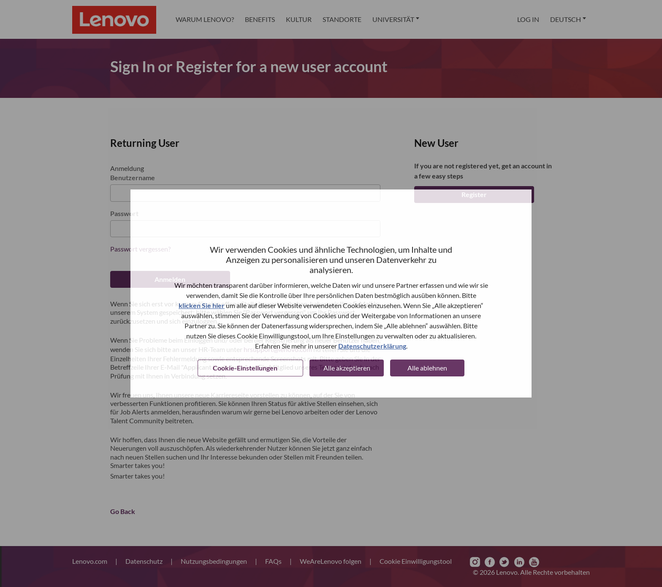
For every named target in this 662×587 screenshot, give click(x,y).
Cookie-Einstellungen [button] (245, 368)
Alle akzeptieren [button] (346, 368)
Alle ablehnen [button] (427, 368)
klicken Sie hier (202, 305)
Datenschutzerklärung (372, 346)
